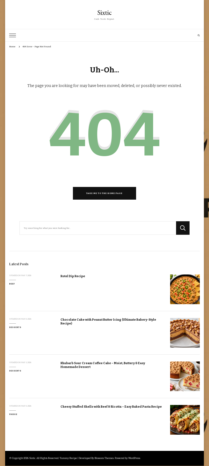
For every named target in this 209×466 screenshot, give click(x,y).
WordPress (134, 458)
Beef (12, 284)
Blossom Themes (104, 458)
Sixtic (104, 12)
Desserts (15, 327)
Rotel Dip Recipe (72, 276)
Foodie (13, 414)
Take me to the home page (104, 193)
